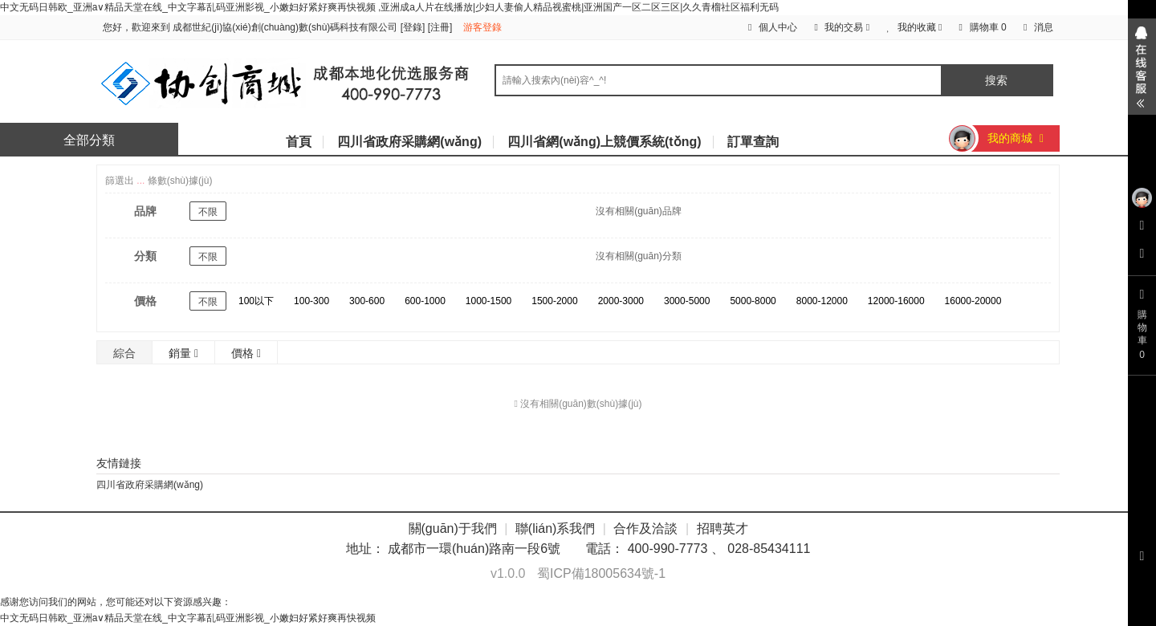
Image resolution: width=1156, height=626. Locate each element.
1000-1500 (488, 301)
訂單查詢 (753, 141)
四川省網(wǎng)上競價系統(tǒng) (604, 141)
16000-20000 (973, 301)
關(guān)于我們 (453, 528)
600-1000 (425, 301)
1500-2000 (554, 301)
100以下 (256, 301)
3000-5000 (687, 301)
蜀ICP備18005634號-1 (601, 573)
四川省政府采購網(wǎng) (409, 141)
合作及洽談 (645, 528)
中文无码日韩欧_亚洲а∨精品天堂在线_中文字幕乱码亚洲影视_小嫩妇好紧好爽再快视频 (188, 618)
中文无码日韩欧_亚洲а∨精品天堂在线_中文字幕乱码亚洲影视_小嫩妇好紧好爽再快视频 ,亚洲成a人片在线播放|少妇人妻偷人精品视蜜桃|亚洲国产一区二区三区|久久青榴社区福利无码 (389, 7)
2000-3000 (621, 301)
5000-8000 (752, 301)
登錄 (412, 27)
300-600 (367, 301)
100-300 (311, 301)
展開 (1142, 66)
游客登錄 (482, 27)
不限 (208, 211)
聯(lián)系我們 (555, 528)
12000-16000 (896, 301)
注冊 (440, 27)
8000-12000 (822, 301)
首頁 (298, 141)
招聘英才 (722, 528)
